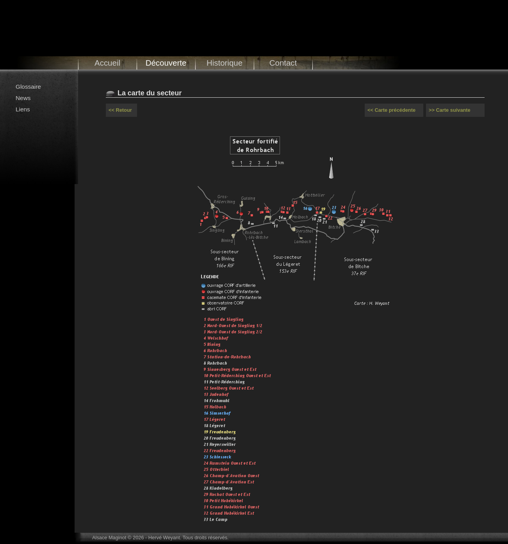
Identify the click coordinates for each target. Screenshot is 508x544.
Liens (23, 109)
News (23, 98)
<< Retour (120, 110)
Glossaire (28, 86)
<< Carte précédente (391, 110)
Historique (224, 62)
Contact (283, 62)
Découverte (166, 62)
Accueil (107, 62)
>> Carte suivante (450, 110)
